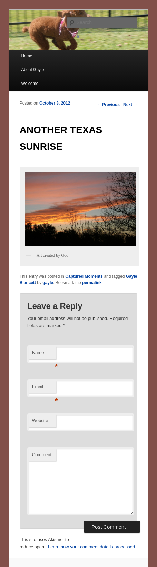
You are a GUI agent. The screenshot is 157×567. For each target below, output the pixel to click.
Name (44, 354)
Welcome (29, 83)
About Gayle (32, 69)
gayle (47, 282)
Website (40, 420)
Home (26, 55)
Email (44, 388)
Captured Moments (84, 276)
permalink (92, 282)
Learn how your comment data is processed (91, 546)
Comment (41, 454)
